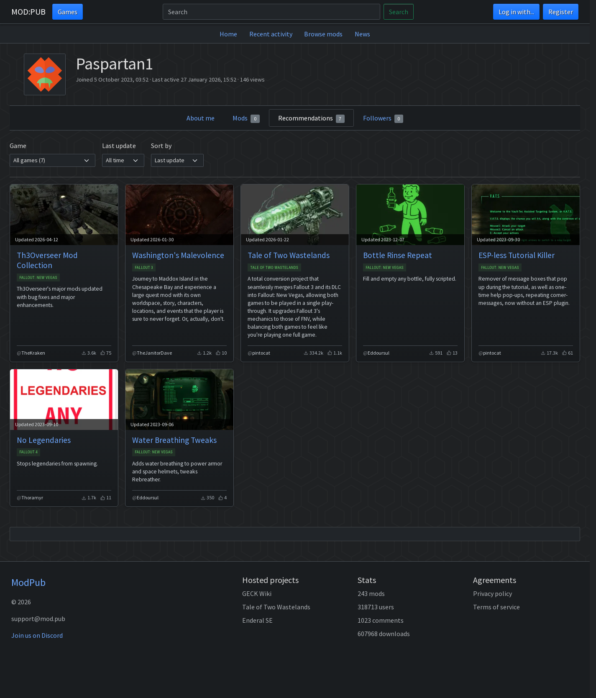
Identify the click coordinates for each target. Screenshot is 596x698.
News (362, 34)
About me (201, 118)
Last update (119, 145)
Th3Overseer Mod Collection (47, 260)
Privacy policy (492, 593)
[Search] (271, 12)
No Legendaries (44, 440)
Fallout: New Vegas (38, 277)
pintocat (261, 353)
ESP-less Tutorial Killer (516, 255)
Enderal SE (257, 620)
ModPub (28, 582)
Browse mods (323, 34)
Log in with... (516, 12)
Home (228, 34)
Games (67, 12)
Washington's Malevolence (178, 255)
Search (398, 12)
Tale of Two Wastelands (289, 255)
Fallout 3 (144, 267)
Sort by (161, 145)
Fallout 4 (28, 452)
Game (18, 145)
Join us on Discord (37, 635)
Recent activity (270, 34)
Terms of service (496, 607)
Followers (383, 118)
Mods (246, 118)
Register (560, 12)
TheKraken (33, 353)
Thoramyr (32, 497)
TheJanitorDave (154, 353)
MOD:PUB (28, 11)
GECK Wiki (256, 593)
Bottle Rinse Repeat (397, 255)
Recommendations (311, 118)
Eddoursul (378, 353)
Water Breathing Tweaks (174, 440)
